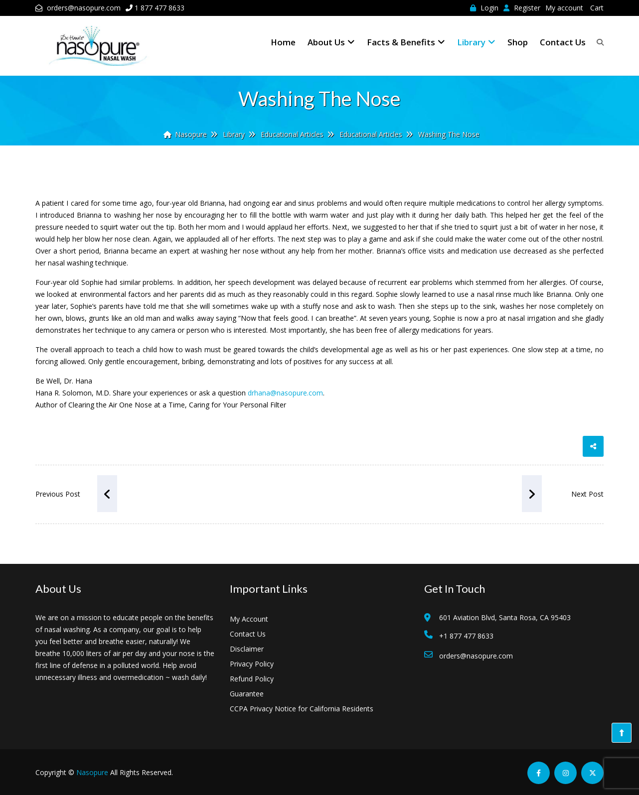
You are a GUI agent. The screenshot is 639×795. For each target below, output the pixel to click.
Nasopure (92, 772)
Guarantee (247, 693)
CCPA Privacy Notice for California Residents (301, 708)
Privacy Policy (252, 663)
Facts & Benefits (406, 42)
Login (484, 7)
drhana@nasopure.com (285, 393)
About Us (331, 42)
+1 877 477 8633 (466, 636)
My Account (249, 619)
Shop (517, 42)
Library (476, 42)
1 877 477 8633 (159, 7)
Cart (597, 7)
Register (521, 7)
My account (564, 7)
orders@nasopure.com (84, 7)
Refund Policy (252, 678)
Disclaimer (247, 649)
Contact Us (563, 42)
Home (283, 42)
